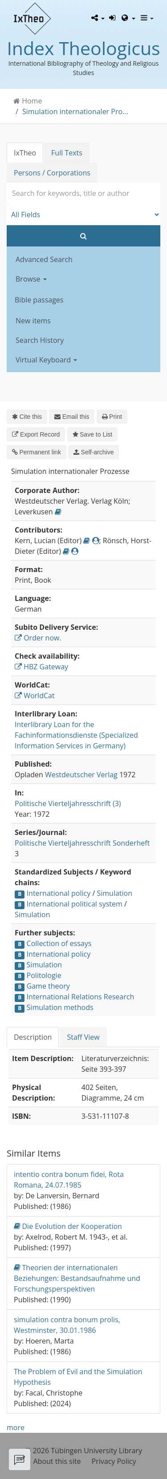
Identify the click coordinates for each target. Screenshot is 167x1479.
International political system (74, 904)
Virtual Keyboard (46, 360)
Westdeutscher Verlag (81, 774)
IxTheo (25, 153)
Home (32, 101)
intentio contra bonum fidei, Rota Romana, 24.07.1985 (69, 1179)
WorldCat (35, 695)
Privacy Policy (114, 1461)
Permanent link (36, 452)
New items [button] (33, 321)
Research (119, 997)
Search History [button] (40, 340)
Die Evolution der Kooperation (68, 1226)
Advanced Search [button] (44, 259)
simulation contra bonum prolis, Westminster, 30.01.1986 (67, 1325)
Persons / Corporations (52, 173)
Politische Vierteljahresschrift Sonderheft (82, 843)
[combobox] (83, 193)
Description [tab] (33, 1037)
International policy (59, 893)
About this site (57, 1461)
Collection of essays (59, 943)
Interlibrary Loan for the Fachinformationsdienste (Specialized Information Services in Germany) (76, 735)
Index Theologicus (83, 48)
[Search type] (83, 214)
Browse (31, 279)
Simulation (114, 893)
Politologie (44, 975)
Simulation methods (60, 1007)
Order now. (38, 638)
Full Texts (66, 153)
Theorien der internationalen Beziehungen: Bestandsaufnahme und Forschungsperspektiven (77, 1278)
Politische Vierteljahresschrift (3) (68, 803)
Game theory (48, 986)
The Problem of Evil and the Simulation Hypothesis (78, 1377)
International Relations (64, 997)
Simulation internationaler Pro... (75, 111)
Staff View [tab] (83, 1037)
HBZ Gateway (41, 667)
